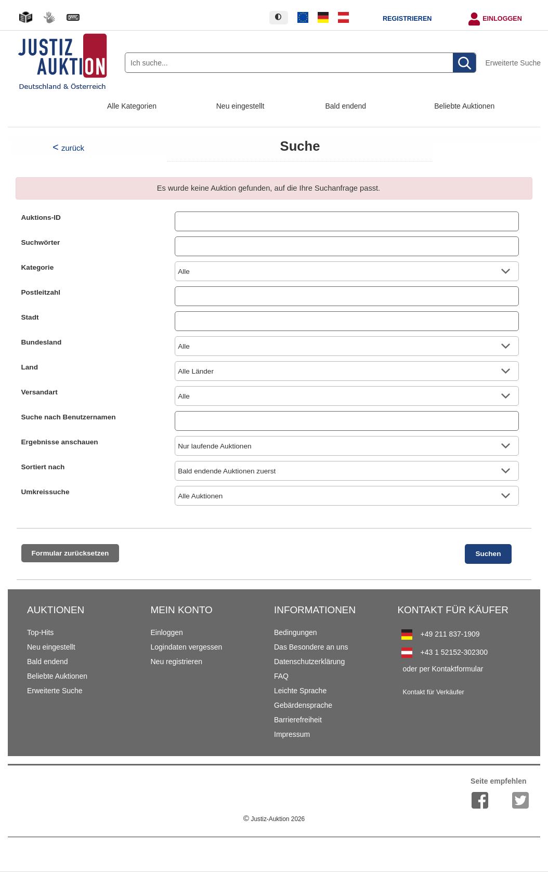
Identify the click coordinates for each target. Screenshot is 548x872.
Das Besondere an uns (311, 647)
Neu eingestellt (240, 106)
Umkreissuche (45, 492)
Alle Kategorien (131, 106)
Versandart (39, 392)
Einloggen (502, 18)
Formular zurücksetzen (70, 553)
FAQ (281, 676)
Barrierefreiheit (298, 720)
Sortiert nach (43, 467)
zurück (72, 147)
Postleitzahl (41, 292)
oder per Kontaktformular (443, 669)
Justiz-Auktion (274, 819)
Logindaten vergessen (187, 647)
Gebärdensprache (303, 705)
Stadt (30, 317)
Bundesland (41, 342)
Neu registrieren (177, 661)
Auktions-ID (41, 217)
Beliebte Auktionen (464, 106)
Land (29, 367)
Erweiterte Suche (513, 63)
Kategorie (37, 267)
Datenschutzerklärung (309, 661)
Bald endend (346, 106)
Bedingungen (295, 632)
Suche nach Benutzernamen (68, 417)
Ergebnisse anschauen (59, 442)
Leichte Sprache (300, 690)
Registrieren (407, 18)
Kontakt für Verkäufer (433, 692)
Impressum (292, 734)
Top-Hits (40, 632)
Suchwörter (40, 242)
